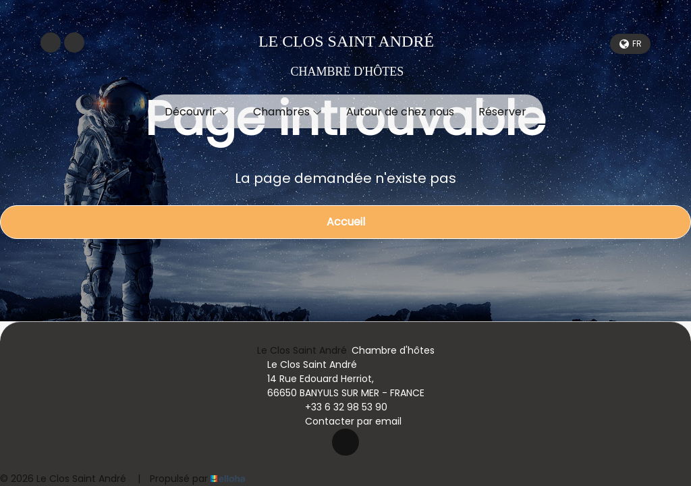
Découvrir (197, 111)
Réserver (502, 111)
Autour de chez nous (400, 111)
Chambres (287, 111)
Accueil (346, 222)
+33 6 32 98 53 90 (338, 407)
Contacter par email (345, 421)
